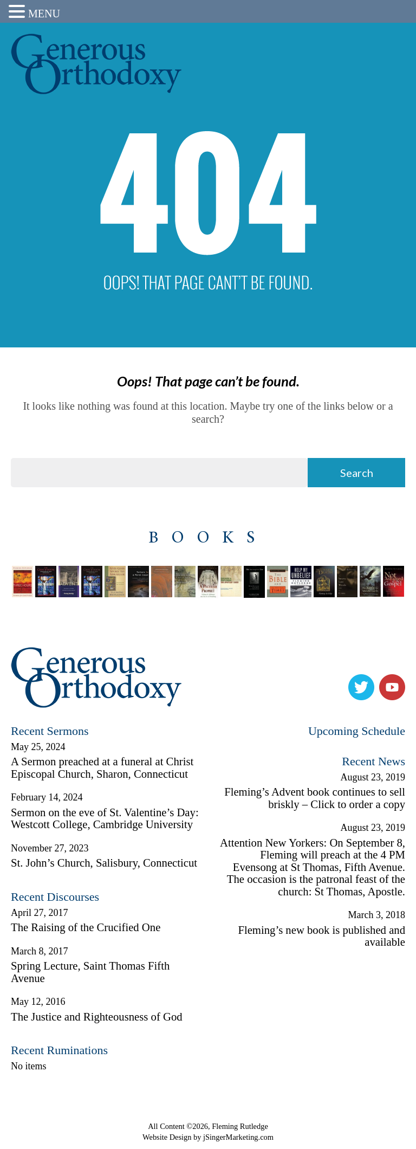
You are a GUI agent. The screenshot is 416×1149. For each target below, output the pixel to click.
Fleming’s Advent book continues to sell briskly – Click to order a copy (314, 798)
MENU (44, 14)
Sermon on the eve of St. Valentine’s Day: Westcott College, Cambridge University (105, 818)
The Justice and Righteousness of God (97, 1017)
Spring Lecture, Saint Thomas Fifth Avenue (90, 972)
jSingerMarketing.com (238, 1137)
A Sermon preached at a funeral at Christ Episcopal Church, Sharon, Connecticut (102, 768)
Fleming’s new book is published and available (321, 936)
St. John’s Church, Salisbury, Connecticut (104, 863)
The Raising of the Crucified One (85, 927)
